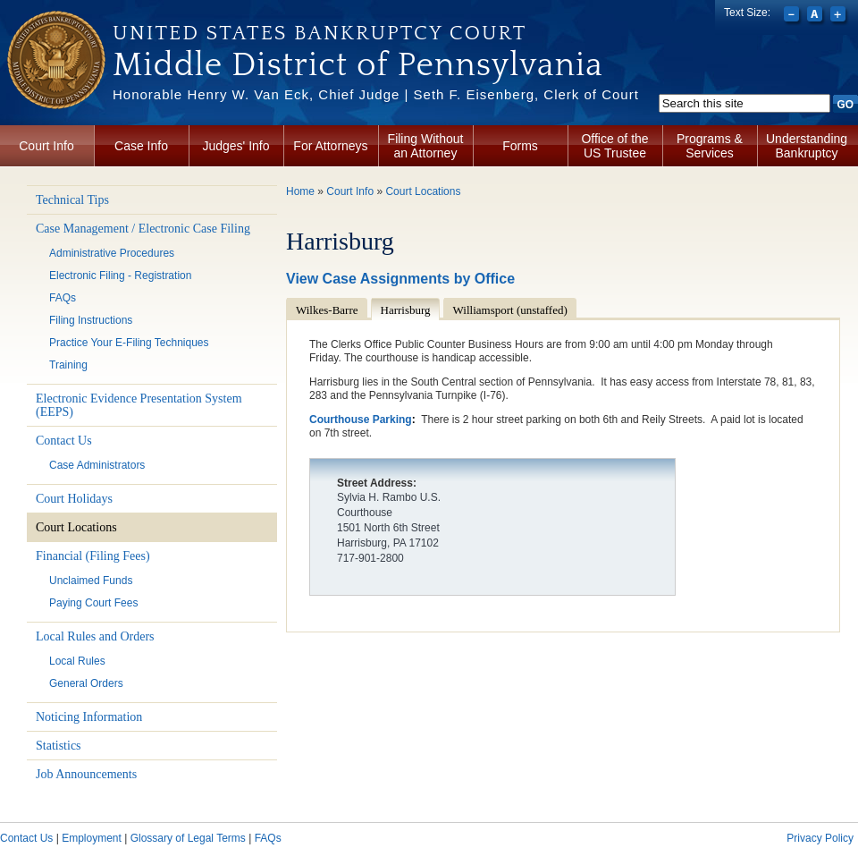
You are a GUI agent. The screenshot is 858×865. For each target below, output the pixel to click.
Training (68, 365)
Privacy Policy (820, 838)
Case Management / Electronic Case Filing (143, 228)
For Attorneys (330, 146)
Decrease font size (793, 16)
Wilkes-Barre (327, 310)
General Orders (86, 683)
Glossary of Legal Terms (188, 838)
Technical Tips (72, 200)
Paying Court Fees (93, 603)
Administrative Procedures (111, 253)
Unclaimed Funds (90, 580)
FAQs (62, 298)
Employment (92, 838)
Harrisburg (406, 310)
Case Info (141, 146)
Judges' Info (235, 146)
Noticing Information (89, 717)
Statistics (58, 745)
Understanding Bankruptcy (806, 145)
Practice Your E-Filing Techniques (129, 342)
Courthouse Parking (360, 419)
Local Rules (77, 661)
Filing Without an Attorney (426, 145)
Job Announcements (86, 774)
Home (300, 191)
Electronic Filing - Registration (120, 275)
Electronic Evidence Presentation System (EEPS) (139, 405)
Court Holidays (74, 498)
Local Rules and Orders (95, 636)
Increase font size (839, 16)
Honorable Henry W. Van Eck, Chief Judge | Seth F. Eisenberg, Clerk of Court (376, 94)
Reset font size (816, 16)
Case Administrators (97, 465)
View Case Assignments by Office (400, 278)
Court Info (46, 146)
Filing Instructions (90, 320)
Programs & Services (710, 145)
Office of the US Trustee (614, 145)
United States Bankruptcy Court (319, 33)
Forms (520, 146)
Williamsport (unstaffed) (510, 310)
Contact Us (64, 440)
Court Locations (76, 527)
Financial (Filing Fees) (93, 556)
